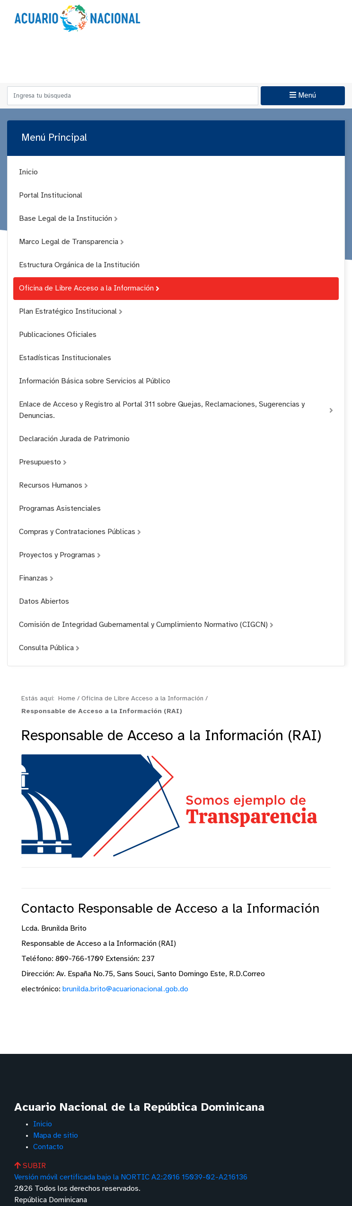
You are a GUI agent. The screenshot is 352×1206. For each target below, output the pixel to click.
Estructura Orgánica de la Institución (79, 265)
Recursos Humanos (53, 485)
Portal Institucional (50, 195)
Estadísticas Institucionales (65, 358)
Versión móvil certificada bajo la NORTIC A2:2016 (130, 1177)
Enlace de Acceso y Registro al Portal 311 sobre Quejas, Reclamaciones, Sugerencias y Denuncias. (176, 410)
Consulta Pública (49, 648)
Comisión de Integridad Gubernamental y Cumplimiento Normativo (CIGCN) (146, 625)
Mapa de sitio (55, 1136)
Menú (303, 95)
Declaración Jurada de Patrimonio (74, 439)
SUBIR (30, 1166)
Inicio (28, 172)
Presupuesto (43, 462)
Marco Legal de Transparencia (71, 242)
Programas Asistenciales (60, 509)
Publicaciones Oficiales (58, 335)
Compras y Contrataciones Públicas (80, 532)
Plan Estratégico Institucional (71, 312)
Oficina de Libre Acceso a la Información (89, 288)
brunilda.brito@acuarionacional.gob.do (125, 989)
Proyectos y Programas (60, 555)
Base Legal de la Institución (68, 219)
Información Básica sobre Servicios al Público (94, 381)
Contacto (48, 1147)
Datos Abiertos (44, 602)
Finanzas (36, 578)
